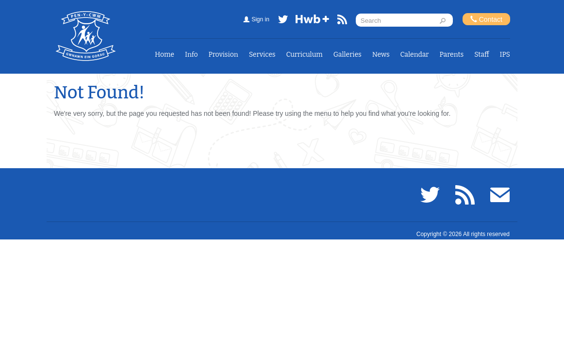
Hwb (313, 21)
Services (262, 54)
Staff (481, 54)
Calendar (414, 54)
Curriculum (304, 54)
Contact (486, 19)
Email (500, 195)
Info (191, 54)
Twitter (283, 21)
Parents (452, 54)
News (381, 54)
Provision (223, 54)
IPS (504, 54)
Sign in (260, 19)
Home (164, 54)
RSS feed (342, 21)
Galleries (347, 54)
